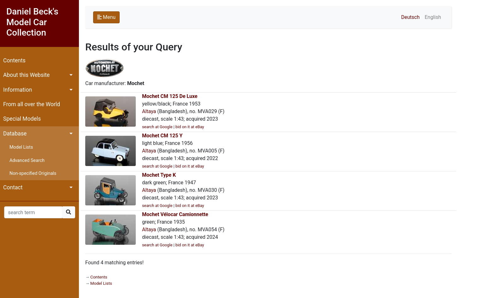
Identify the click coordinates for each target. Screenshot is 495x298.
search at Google (157, 126)
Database (15, 133)
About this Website (26, 75)
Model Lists (21, 147)
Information (17, 90)
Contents (14, 60)
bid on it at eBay (190, 126)
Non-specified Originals (32, 173)
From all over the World (31, 104)
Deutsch (410, 17)
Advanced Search (27, 160)
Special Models (22, 119)
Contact (13, 187)
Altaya (149, 111)
